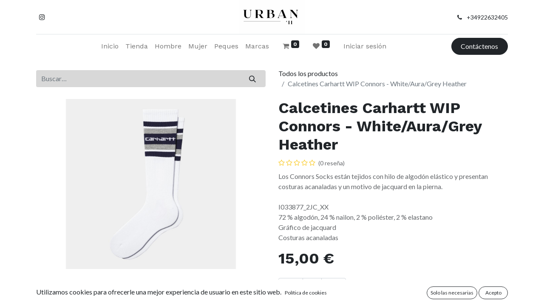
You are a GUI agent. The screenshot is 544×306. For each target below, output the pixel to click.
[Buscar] (253, 78)
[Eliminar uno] (290, 286)
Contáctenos (479, 46)
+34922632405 (487, 17)
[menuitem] (110, 46)
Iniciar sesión (364, 46)
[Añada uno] (333, 286)
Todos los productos (308, 73)
